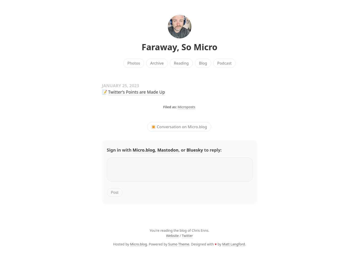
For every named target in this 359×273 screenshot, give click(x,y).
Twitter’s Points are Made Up (136, 92)
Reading (181, 63)
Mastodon (167, 150)
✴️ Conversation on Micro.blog (179, 126)
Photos (133, 63)
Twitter (187, 238)
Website (172, 238)
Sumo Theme (178, 247)
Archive (157, 63)
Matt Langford (233, 247)
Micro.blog (144, 150)
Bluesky (194, 150)
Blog (203, 63)
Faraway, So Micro (179, 47)
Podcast (224, 63)
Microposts (186, 107)
